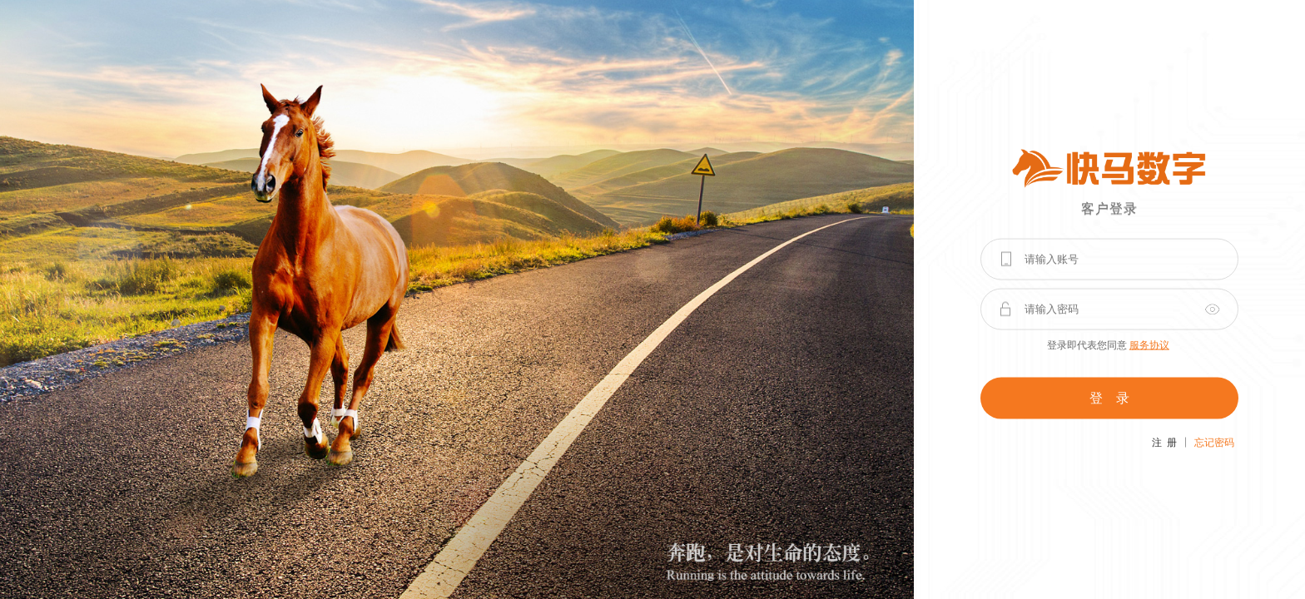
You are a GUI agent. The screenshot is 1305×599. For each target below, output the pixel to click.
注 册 (1164, 442)
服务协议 (1149, 344)
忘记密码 (1214, 442)
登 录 (1109, 397)
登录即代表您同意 (1108, 344)
